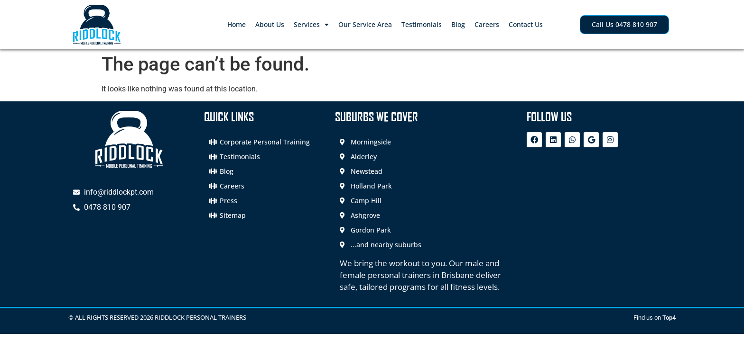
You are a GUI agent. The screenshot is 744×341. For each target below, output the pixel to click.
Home (236, 24)
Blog (458, 24)
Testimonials (421, 24)
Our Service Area (365, 24)
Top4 (669, 317)
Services (311, 25)
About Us (269, 24)
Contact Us (526, 24)
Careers (486, 24)
